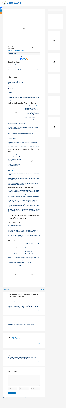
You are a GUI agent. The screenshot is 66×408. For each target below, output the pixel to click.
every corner (36, 146)
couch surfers (19, 192)
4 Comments (10, 50)
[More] (27, 59)
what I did (13, 170)
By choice (19, 79)
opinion (20, 50)
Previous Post (6, 291)
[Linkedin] (25, 59)
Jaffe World (14, 2)
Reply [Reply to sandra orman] (39, 328)
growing (14, 86)
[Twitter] (23, 59)
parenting (9, 86)
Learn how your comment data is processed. (24, 400)
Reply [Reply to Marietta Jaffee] (39, 345)
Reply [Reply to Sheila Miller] (39, 312)
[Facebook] (21, 59)
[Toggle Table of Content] (37, 54)
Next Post (43, 291)
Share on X (36, 220)
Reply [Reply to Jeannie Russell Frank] (39, 363)
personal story (15, 50)
